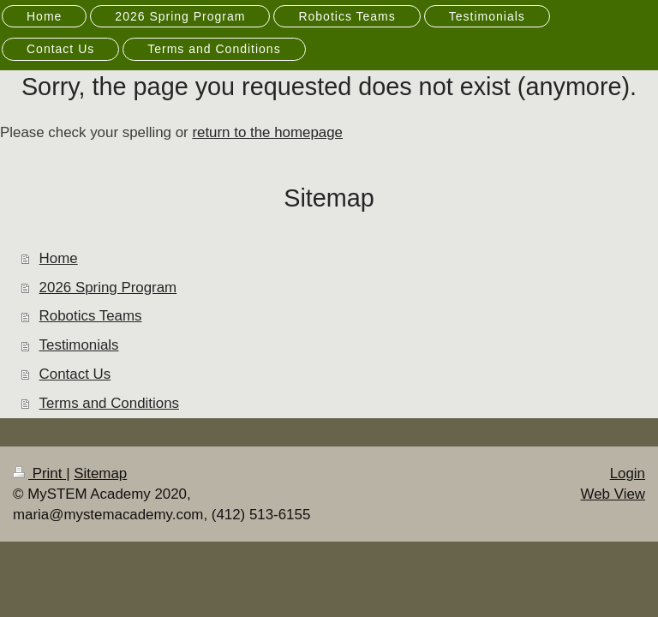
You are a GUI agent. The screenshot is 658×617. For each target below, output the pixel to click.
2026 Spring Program (108, 287)
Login (627, 473)
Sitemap (100, 473)
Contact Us (75, 374)
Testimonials (79, 345)
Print (39, 473)
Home (58, 258)
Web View (613, 494)
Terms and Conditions (109, 403)
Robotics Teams (90, 316)
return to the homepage (267, 132)
